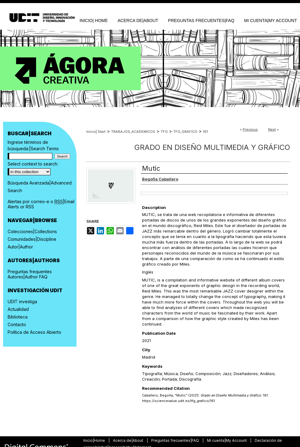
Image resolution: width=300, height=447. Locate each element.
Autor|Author (20, 246)
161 (205, 131)
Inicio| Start (96, 131)
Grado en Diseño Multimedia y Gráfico (212, 147)
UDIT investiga (22, 301)
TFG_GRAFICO (185, 131)
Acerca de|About (128, 440)
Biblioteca (18, 316)
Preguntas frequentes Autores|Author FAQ (30, 274)
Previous (250, 129)
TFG (164, 131)
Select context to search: (33, 163)
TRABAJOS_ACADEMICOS (133, 131)
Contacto (17, 324)
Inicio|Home (94, 440)
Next (272, 129)
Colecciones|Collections (32, 231)
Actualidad (18, 309)
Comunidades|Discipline (32, 239)
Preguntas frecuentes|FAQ (175, 440)
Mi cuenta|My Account (227, 440)
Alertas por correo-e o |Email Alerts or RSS (41, 204)
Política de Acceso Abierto (34, 332)
